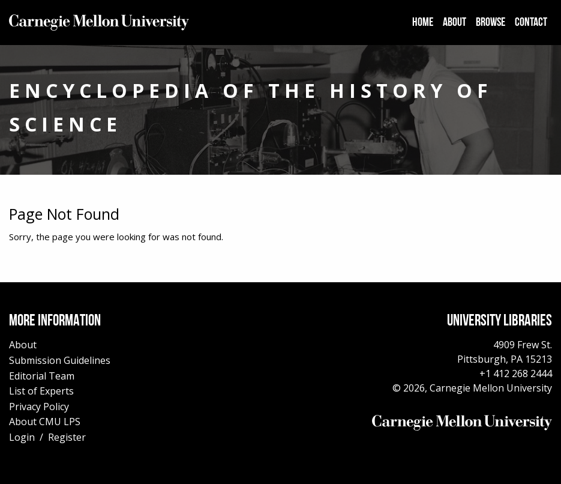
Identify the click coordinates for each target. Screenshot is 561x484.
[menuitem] (422, 23)
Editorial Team (41, 376)
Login (22, 437)
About (454, 23)
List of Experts (41, 391)
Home (422, 23)
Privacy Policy (39, 406)
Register (67, 437)
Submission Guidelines (59, 360)
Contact (531, 23)
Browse (490, 23)
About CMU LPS (44, 421)
